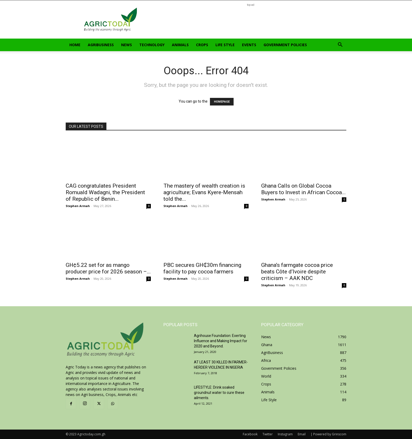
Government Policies (285, 44)
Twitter (267, 434)
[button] (340, 45)
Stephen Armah (78, 206)
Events (249, 44)
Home (74, 44)
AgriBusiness (101, 44)
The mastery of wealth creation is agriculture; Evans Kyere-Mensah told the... (204, 192)
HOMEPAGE (222, 101)
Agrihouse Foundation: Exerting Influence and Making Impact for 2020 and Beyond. (220, 341)
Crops (202, 44)
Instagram (285, 434)
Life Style (225, 44)
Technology (151, 44)
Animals (180, 44)
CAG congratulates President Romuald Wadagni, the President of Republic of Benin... (105, 192)
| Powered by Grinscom (328, 434)
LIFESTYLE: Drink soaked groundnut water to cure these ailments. (219, 392)
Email (302, 434)
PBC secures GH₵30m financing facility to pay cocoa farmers (202, 268)
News (126, 44)
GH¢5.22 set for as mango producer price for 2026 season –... (108, 268)
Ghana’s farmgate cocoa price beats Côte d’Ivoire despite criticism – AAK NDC (297, 271)
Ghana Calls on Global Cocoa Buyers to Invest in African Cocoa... (303, 189)
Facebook (250, 434)
